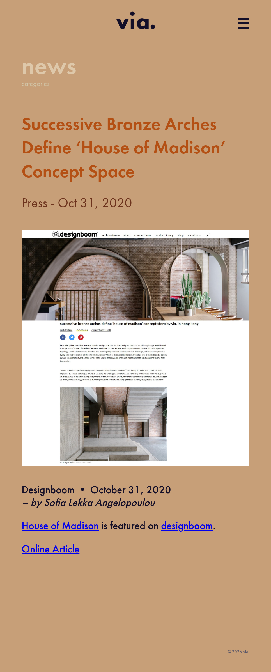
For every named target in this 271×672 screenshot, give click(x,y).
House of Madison (60, 526)
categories (35, 84)
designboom (187, 526)
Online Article (50, 549)
